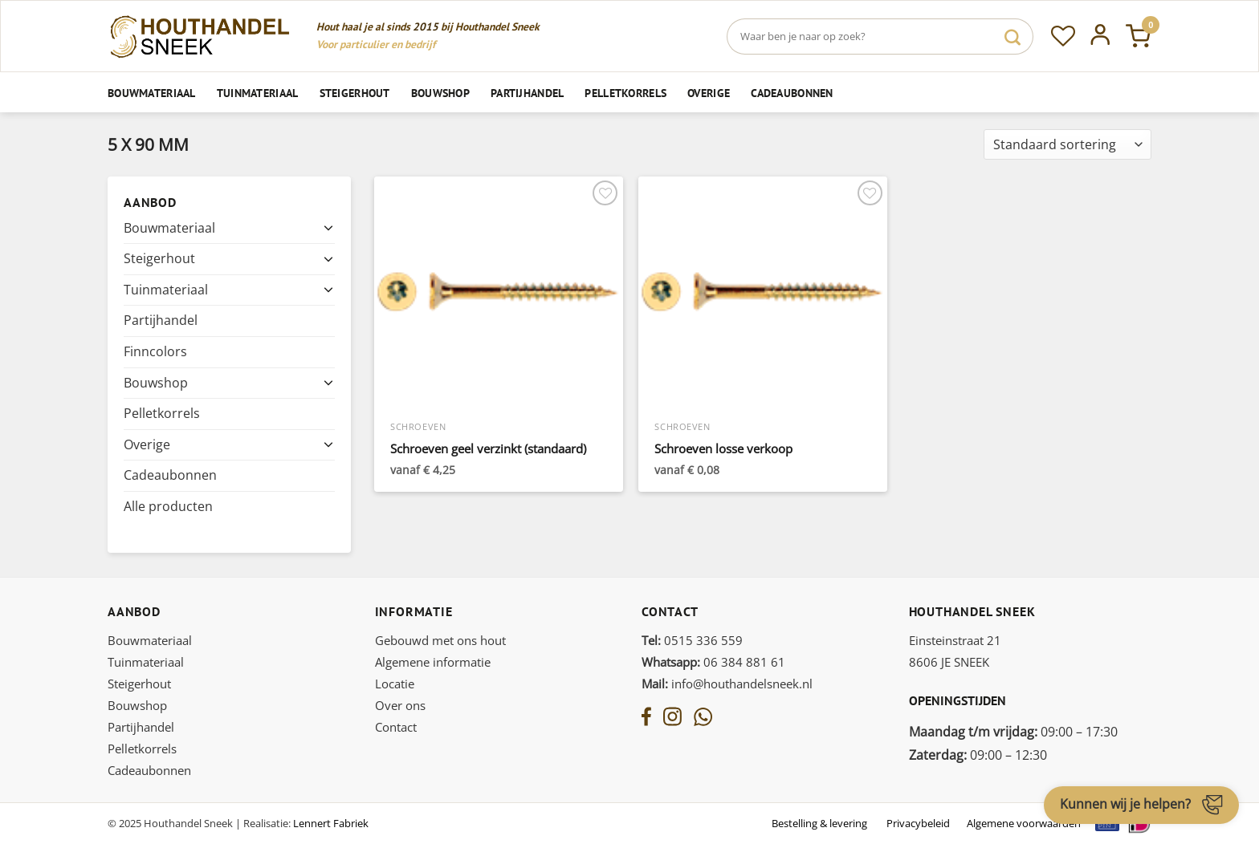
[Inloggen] (1100, 36)
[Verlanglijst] (1063, 36)
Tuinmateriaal (258, 92)
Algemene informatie (433, 662)
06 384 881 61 (713, 662)
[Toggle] (328, 227)
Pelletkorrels (625, 92)
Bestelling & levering (819, 823)
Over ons (400, 705)
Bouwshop (440, 92)
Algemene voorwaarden (1024, 823)
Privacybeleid (918, 823)
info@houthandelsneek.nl (727, 684)
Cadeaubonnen (792, 92)
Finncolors (155, 351)
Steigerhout (355, 92)
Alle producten (168, 506)
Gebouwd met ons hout (440, 640)
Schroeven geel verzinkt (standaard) (488, 448)
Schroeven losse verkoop (723, 448)
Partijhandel (527, 92)
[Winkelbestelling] (1067, 144)
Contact (396, 727)
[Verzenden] (1012, 36)
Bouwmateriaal (152, 92)
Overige (708, 92)
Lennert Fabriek (331, 823)
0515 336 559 (692, 640)
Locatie (394, 684)
